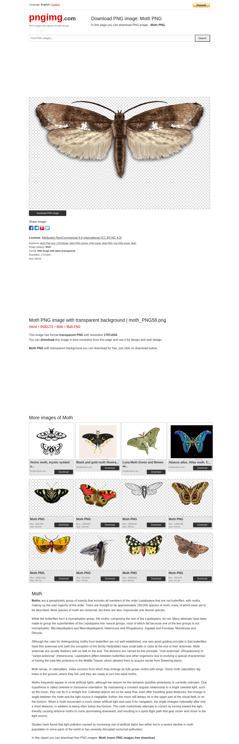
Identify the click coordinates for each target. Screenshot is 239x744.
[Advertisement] (119, 71)
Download (64, 472)
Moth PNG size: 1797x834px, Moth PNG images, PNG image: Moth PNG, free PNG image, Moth (88, 243)
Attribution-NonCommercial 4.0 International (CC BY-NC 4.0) (82, 237)
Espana (56, 4)
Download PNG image (48, 213)
